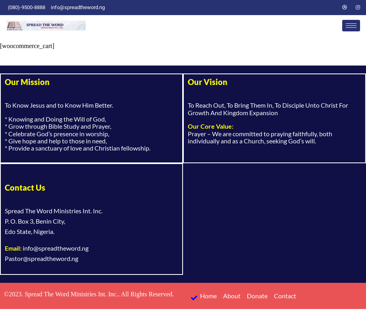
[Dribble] (345, 8)
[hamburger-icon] (351, 25)
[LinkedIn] (331, 8)
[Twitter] (318, 8)
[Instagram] (358, 8)
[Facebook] (304, 8)
